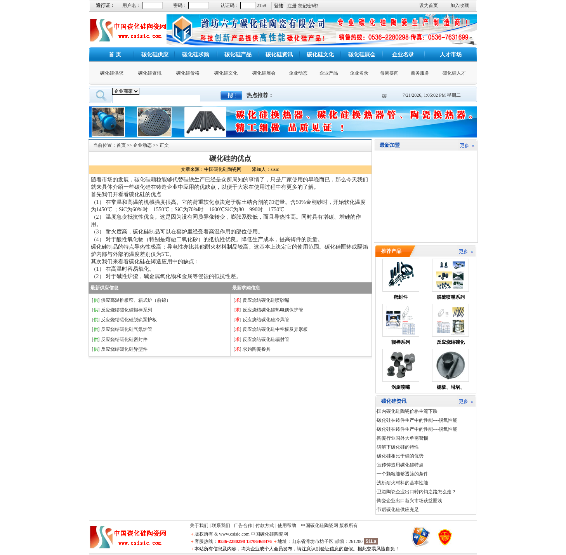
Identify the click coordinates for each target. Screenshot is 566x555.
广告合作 (243, 525)
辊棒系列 (400, 342)
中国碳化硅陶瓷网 (319, 525)
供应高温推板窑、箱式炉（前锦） (136, 300)
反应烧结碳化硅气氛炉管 (126, 329)
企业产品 (328, 73)
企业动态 (298, 73)
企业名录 (359, 73)
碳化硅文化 (226, 73)
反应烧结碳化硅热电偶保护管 (273, 310)
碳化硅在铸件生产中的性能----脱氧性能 (417, 420)
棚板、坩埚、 (451, 387)
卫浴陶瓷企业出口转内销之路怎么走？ (416, 491)
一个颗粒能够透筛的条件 (402, 474)
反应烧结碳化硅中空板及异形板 (275, 329)
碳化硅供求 (111, 73)
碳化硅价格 (188, 73)
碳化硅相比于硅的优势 (400, 456)
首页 (121, 145)
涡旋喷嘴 (400, 387)
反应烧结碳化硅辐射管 (266, 339)
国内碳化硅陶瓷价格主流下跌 (407, 411)
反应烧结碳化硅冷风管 (266, 319)
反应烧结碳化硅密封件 (124, 339)
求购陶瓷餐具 (257, 349)
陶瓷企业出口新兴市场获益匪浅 (409, 500)
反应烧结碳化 (451, 342)
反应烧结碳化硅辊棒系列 (126, 310)
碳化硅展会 (264, 73)
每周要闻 (389, 73)
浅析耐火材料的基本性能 (402, 482)
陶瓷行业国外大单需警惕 (402, 438)
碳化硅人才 (454, 73)
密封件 (401, 297)
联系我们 (221, 525)
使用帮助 (287, 525)
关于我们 (199, 525)
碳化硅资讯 (149, 73)
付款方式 (264, 525)
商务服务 (420, 73)
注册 (292, 6)
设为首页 (428, 5)
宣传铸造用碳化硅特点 (400, 465)
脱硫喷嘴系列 (451, 297)
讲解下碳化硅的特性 (398, 447)
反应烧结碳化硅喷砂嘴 (266, 300)
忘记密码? (308, 6)
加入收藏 (459, 5)
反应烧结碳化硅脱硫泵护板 (129, 319)
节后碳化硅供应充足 (398, 509)
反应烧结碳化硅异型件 (124, 349)
